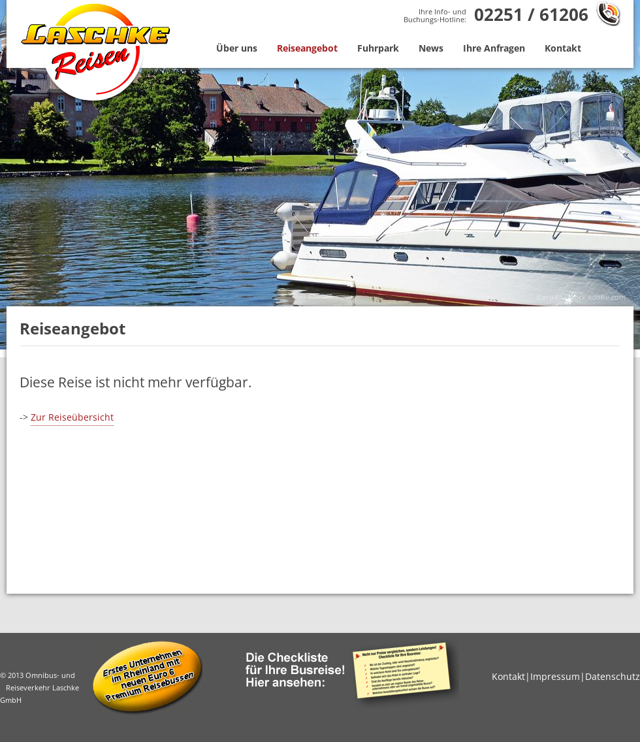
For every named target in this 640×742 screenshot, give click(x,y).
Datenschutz (612, 676)
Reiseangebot (307, 48)
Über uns (236, 48)
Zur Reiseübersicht (72, 417)
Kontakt (563, 48)
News (431, 48)
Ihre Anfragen (494, 48)
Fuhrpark (378, 48)
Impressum (555, 676)
